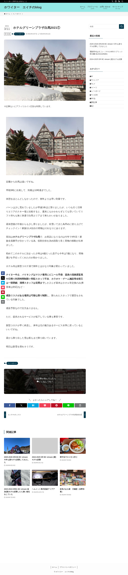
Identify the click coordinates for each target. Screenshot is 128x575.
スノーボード (19, 34)
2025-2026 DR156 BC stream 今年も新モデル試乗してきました (106, 45)
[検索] (122, 1)
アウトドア (96, 82)
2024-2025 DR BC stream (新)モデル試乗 (106, 59)
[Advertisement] (45, 531)
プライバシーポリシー (68, 567)
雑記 (93, 119)
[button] (9, 405)
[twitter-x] (112, 1)
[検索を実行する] (121, 26)
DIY (93, 77)
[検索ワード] (106, 26)
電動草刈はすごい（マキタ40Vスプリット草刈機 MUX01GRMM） (106, 53)
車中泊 (94, 108)
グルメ (94, 87)
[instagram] (115, 1)
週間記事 (95, 114)
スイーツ (95, 93)
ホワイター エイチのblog (23, 7)
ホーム (54, 567)
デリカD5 (95, 103)
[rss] (119, 1)
